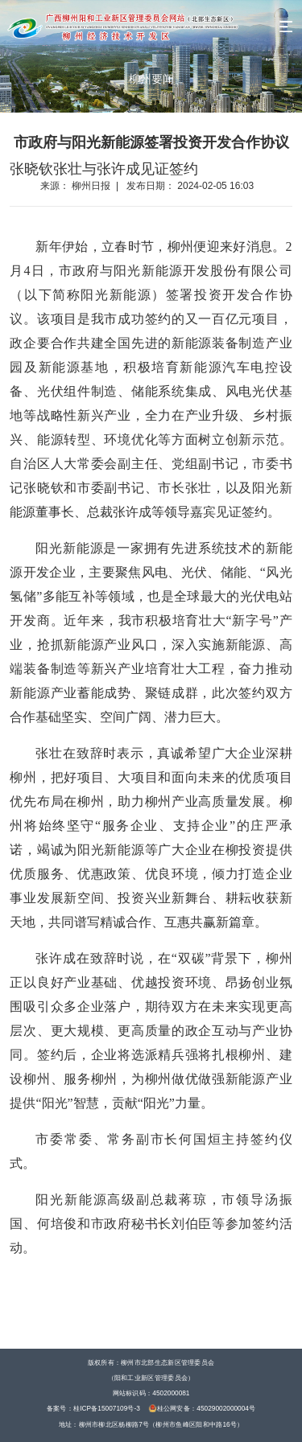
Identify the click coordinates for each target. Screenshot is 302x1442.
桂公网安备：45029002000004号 (202, 1407)
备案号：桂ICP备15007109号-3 (93, 1407)
